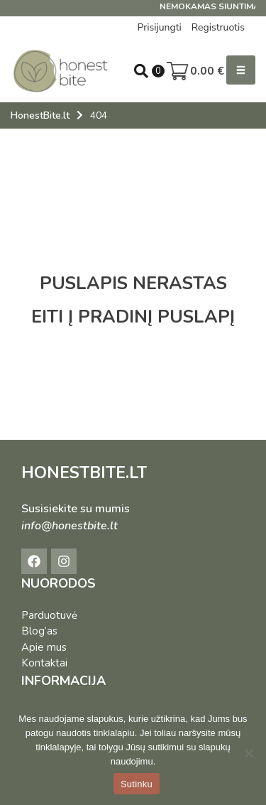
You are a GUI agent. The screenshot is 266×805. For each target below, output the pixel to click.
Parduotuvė (49, 615)
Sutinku (137, 784)
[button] (240, 70)
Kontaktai (44, 663)
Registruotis (218, 27)
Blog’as (39, 631)
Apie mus (44, 647)
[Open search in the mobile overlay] (141, 71)
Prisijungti (159, 27)
